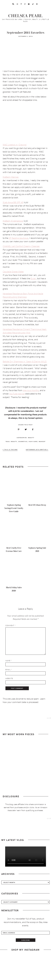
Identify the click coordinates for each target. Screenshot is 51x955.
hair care (33, 441)
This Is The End (10, 449)
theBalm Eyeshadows (13, 220)
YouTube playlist (17, 393)
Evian (33, 278)
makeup (42, 441)
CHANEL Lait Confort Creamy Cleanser (21, 246)
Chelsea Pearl (25, 16)
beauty (14, 441)
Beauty (31, 437)
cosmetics (22, 441)
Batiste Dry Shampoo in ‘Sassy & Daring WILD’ (25, 361)
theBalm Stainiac (11, 176)
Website (9, 678)
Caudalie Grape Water (13, 271)
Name (8, 661)
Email (8, 670)
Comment (10, 625)
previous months (31, 390)
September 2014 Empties (37, 449)
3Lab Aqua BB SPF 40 (13, 202)
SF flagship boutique (18, 237)
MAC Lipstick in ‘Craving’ (15, 144)
